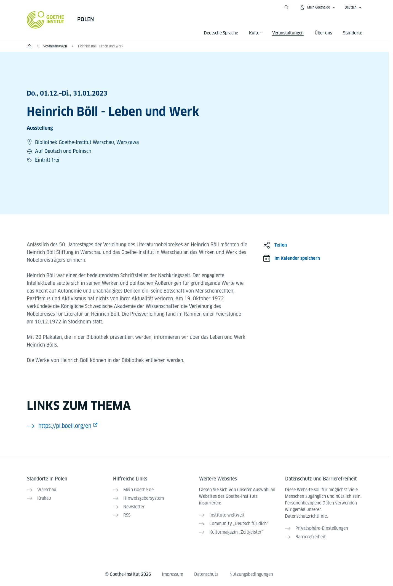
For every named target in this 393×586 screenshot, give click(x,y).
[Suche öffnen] (286, 7)
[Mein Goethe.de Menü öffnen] (317, 7)
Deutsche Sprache (221, 33)
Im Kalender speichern (297, 258)
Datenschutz (206, 573)
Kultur (255, 33)
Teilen (280, 245)
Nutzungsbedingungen (251, 573)
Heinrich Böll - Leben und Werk (100, 46)
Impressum (172, 573)
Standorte (352, 33)
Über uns (323, 33)
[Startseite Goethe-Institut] (45, 20)
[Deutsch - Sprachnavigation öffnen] (353, 7)
